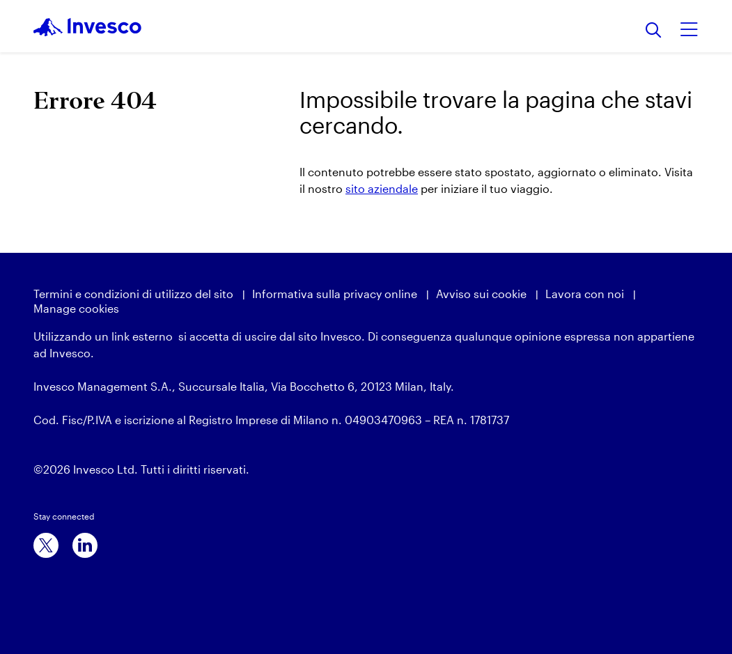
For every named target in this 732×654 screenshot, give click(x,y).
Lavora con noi (584, 293)
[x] (46, 545)
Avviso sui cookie (481, 293)
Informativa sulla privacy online (334, 293)
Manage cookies (76, 308)
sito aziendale (381, 188)
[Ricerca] (653, 31)
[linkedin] (85, 545)
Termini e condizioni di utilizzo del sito (133, 293)
